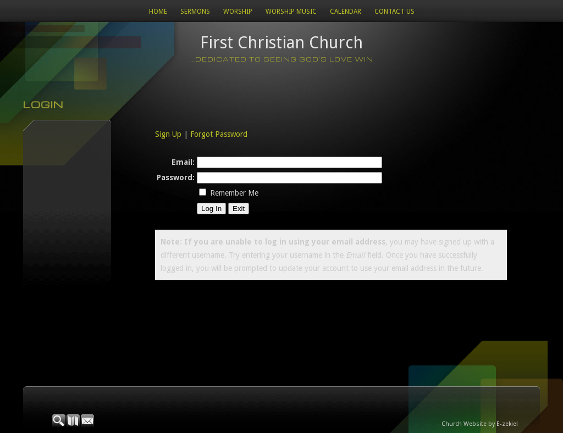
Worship (237, 11)
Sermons (195, 11)
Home (158, 11)
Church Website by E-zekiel (479, 424)
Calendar (345, 11)
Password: (176, 177)
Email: (183, 162)
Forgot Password (218, 134)
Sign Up (168, 134)
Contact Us (394, 11)
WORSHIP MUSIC (291, 11)
